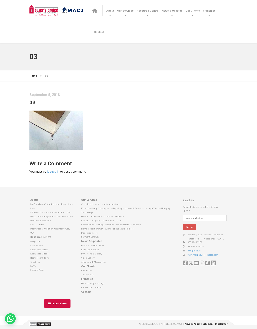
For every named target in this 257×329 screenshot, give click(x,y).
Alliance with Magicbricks (93, 262)
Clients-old (86, 270)
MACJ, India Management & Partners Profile (51, 216)
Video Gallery (88, 257)
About (110, 10)
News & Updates (172, 10)
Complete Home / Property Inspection (100, 204)
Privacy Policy (192, 323)
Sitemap (208, 323)
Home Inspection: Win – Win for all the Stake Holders (107, 228)
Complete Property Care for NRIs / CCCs (101, 220)
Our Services (125, 10)
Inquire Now (57, 303)
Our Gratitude (37, 224)
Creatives (35, 262)
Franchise (209, 10)
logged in (53, 172)
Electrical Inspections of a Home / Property (102, 216)
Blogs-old (35, 241)
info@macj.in (194, 250)
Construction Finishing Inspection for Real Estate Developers (111, 224)
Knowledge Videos (39, 253)
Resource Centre (147, 10)
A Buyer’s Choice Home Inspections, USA (50, 212)
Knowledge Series (39, 249)
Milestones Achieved (40, 220)
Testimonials (87, 274)
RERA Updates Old (90, 249)
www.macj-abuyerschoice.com (203, 254)
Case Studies (36, 245)
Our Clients (192, 10)
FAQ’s (33, 266)
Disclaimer (221, 323)
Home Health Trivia (39, 257)
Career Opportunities (92, 287)
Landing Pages (37, 270)
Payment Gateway (90, 236)
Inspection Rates (89, 232)
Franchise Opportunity (92, 283)
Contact (99, 32)
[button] (10, 318)
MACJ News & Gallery (91, 253)
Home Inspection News (92, 245)
